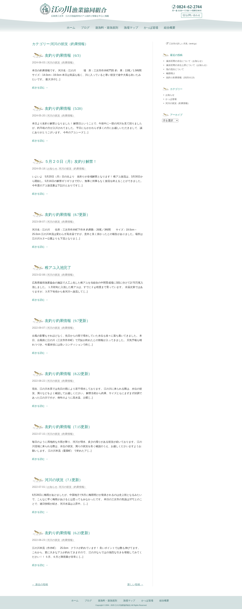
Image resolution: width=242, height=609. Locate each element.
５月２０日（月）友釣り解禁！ (71, 161)
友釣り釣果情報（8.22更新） (68, 374)
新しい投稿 (135, 584)
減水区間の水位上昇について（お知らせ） (187, 65)
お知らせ (52, 168)
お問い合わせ (191, 15)
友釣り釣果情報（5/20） (64, 108)
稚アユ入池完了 (58, 268)
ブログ (85, 27)
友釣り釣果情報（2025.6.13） (181, 77)
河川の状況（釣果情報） (61, 62)
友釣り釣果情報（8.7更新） (67, 215)
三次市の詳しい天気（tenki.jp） (183, 44)
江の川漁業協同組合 (123, 605)
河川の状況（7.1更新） (64, 480)
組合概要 (169, 27)
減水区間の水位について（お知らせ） (185, 61)
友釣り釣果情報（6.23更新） (68, 533)
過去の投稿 (40, 584)
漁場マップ (131, 27)
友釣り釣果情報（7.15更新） (68, 427)
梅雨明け (170, 73)
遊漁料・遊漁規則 (106, 27)
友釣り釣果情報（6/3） (64, 55)
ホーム (71, 27)
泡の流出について (175, 69)
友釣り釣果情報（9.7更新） (67, 321)
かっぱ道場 (151, 27)
